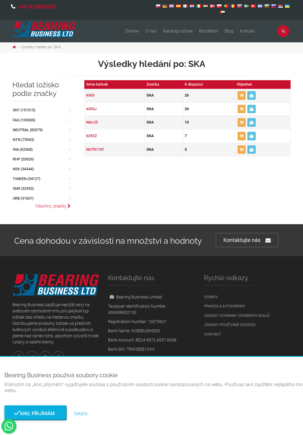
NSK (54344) (23, 169)
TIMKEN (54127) (27, 178)
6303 (90, 95)
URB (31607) (23, 198)
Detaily (81, 413)
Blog (229, 31)
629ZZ (91, 136)
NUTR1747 (95, 149)
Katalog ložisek (178, 31)
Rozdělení (208, 31)
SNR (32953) (23, 188)
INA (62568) (23, 149)
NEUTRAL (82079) (28, 130)
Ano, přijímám (35, 413)
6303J (91, 109)
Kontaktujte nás (247, 240)
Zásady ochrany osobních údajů (237, 315)
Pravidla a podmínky (224, 306)
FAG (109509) (24, 120)
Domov (132, 31)
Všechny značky (53, 206)
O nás (151, 31)
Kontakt (247, 31)
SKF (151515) (24, 110)
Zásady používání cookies (230, 324)
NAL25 (92, 122)
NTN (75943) (23, 139)
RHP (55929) (23, 159)
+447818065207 (36, 7)
